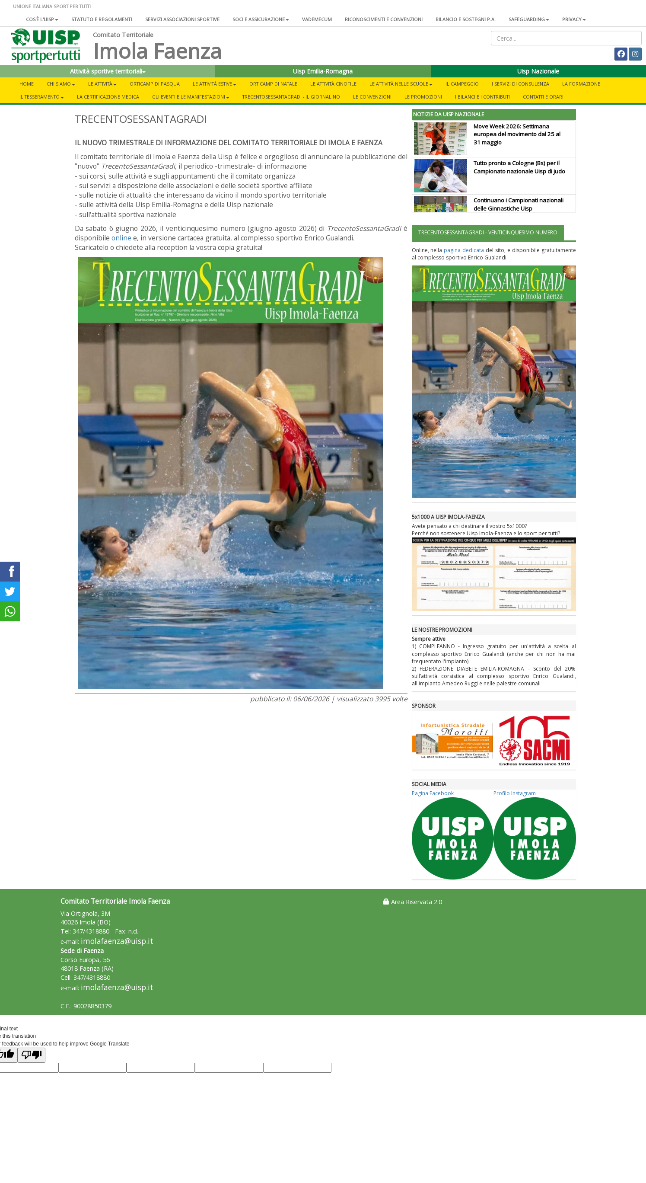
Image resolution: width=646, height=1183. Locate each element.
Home (26, 83)
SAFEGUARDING (529, 19)
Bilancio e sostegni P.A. (466, 19)
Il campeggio (462, 83)
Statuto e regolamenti (101, 19)
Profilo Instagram (514, 793)
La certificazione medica (108, 96)
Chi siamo (61, 83)
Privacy (574, 19)
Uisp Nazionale (538, 71)
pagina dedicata (464, 250)
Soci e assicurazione (260, 19)
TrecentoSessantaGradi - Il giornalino (291, 96)
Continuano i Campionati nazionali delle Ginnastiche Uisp (518, 204)
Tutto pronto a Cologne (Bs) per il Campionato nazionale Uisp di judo (519, 167)
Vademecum (317, 19)
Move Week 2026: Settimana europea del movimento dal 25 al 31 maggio (517, 134)
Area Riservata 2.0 (412, 902)
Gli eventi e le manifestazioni (190, 96)
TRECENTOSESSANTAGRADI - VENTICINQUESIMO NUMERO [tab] (487, 232)
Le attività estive (214, 83)
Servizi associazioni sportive (182, 19)
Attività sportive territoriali (108, 71)
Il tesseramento (41, 96)
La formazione (581, 83)
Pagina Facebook (433, 793)
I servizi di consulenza (520, 83)
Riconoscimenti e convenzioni (384, 19)
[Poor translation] (31, 1055)
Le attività (102, 83)
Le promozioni (423, 96)
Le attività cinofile (333, 83)
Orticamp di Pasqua (155, 83)
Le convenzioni (372, 96)
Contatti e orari (543, 96)
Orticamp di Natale (273, 83)
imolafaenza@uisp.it (117, 941)
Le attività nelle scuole (401, 83)
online (121, 238)
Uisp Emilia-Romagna (323, 71)
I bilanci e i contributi (482, 96)
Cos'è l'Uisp (42, 19)
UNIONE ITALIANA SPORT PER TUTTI (52, 6)
